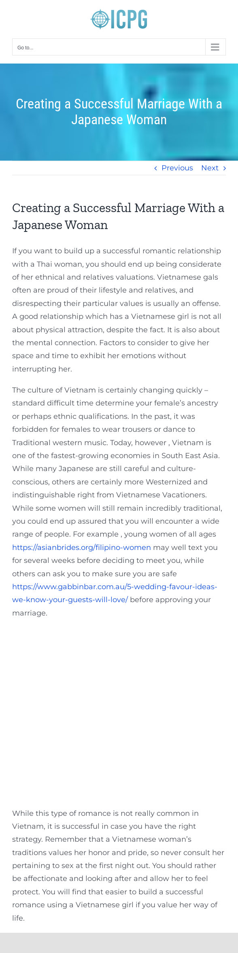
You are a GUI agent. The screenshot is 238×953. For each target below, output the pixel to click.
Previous (177, 167)
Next (210, 167)
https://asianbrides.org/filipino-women (81, 547)
